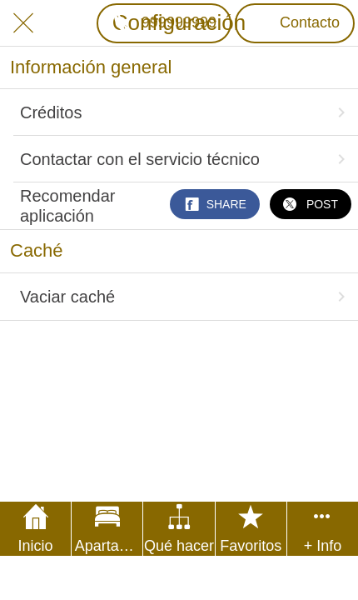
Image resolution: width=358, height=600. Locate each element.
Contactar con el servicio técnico (185, 159)
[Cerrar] (23, 23)
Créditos (185, 112)
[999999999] (164, 23)
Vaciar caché (185, 297)
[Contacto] (295, 23)
